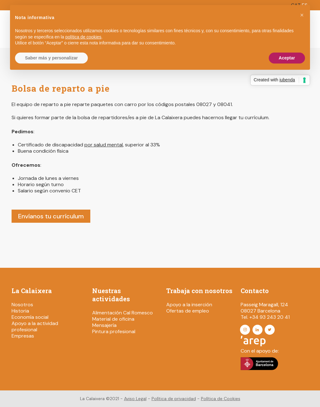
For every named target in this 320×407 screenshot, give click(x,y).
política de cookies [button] (83, 36)
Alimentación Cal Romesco (122, 312)
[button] (302, 15)
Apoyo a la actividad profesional (35, 326)
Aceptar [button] (287, 57)
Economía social (30, 317)
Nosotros (22, 304)
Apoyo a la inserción (189, 304)
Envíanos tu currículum (51, 216)
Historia (20, 311)
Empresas (23, 336)
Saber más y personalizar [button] (51, 57)
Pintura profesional (113, 331)
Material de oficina (113, 319)
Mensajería (104, 325)
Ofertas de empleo (187, 311)
